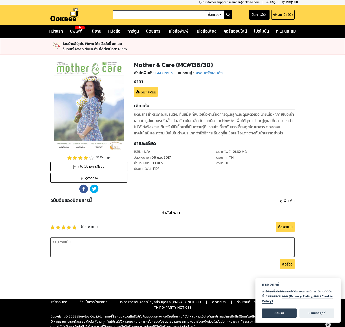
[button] (83, 172)
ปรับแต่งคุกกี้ (316, 313)
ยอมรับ (279, 313)
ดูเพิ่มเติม (287, 185)
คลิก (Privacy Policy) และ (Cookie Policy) (297, 298)
